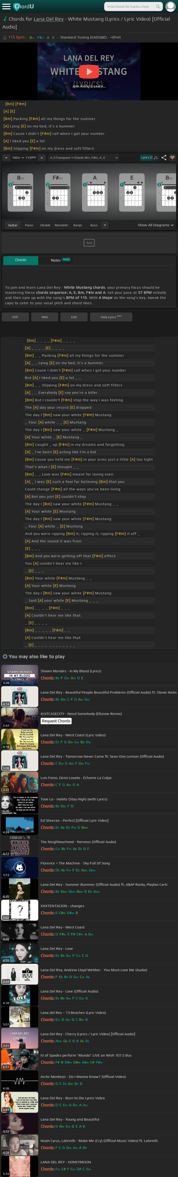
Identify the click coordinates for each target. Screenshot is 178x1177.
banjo (77, 225)
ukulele (45, 225)
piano (29, 225)
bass (94, 225)
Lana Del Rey (49, 19)
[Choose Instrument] (105, 225)
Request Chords (56, 721)
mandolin (61, 225)
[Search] (158, 6)
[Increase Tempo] (42, 157)
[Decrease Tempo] (6, 157)
